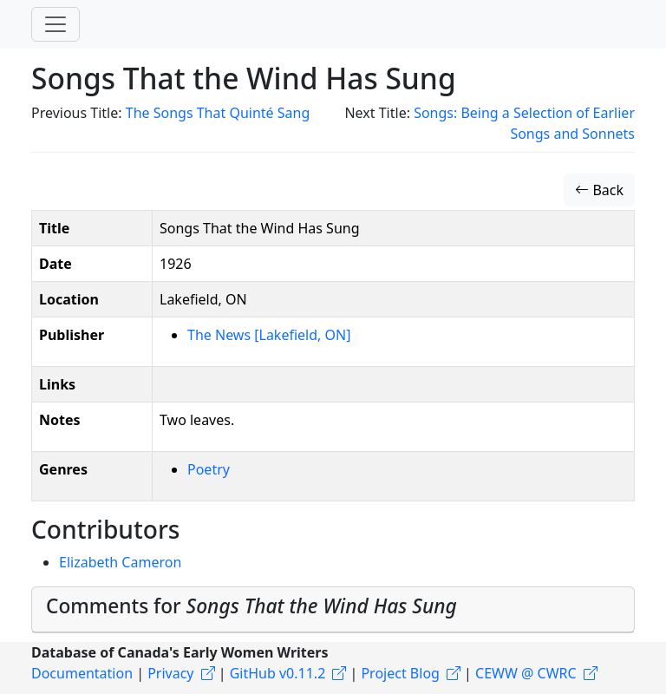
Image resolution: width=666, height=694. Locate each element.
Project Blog (400, 673)
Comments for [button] (251, 606)
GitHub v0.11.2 (278, 673)
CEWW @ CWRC (526, 673)
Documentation (82, 673)
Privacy (170, 673)
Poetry (208, 469)
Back (599, 190)
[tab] (333, 609)
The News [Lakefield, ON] (268, 334)
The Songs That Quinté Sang (218, 112)
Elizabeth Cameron (120, 562)
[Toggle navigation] (55, 24)
